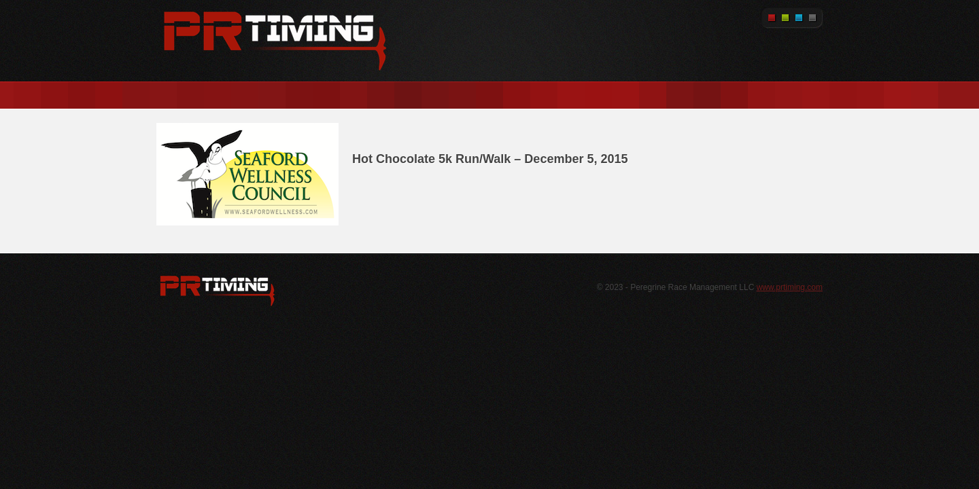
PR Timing (275, 41)
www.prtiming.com (790, 287)
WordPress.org (217, 291)
